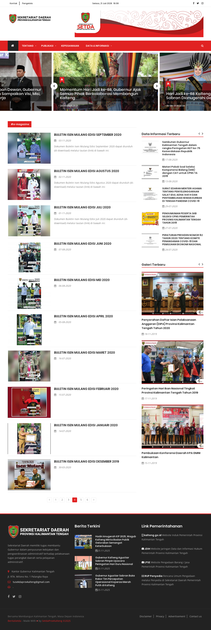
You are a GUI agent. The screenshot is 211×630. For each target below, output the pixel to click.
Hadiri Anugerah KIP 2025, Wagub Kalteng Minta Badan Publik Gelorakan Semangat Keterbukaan (115, 541)
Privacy (160, 616)
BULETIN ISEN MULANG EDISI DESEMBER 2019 (86, 461)
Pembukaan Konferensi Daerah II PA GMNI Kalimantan (171, 455)
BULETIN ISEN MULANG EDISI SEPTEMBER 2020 (87, 135)
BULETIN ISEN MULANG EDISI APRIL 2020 (83, 316)
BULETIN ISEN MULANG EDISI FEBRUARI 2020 (86, 389)
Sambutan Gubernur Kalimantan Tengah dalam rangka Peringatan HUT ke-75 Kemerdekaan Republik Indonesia (181, 148)
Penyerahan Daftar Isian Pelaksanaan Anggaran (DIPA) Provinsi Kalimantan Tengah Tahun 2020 (169, 324)
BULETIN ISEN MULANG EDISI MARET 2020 (84, 353)
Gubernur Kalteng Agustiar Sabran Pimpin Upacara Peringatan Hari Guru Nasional (114, 561)
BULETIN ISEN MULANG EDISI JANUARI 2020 (86, 425)
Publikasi (47, 45)
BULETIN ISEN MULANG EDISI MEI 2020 (82, 280)
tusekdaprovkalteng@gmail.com (31, 582)
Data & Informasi (97, 45)
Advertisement (176, 616)
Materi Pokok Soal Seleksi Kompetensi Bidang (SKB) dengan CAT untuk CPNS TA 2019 (179, 171)
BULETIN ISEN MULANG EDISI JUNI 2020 (82, 244)
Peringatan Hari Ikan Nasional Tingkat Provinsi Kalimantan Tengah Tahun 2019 (170, 391)
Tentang (27, 45)
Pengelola (27, 3)
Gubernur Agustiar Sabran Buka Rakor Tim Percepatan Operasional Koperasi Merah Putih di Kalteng (115, 580)
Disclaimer (146, 616)
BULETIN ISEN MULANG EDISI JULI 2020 (82, 207)
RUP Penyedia (152, 576)
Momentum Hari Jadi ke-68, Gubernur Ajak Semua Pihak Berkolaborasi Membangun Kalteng (100, 94)
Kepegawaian (70, 45)
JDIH (146, 548)
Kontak (13, 3)
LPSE (146, 562)
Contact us (196, 616)
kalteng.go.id (151, 535)
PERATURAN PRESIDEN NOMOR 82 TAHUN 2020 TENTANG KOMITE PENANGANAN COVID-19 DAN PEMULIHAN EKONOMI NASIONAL (182, 240)
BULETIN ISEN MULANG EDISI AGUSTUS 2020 (86, 171)
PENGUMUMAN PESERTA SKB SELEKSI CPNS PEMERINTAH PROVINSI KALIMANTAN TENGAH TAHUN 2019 (181, 218)
